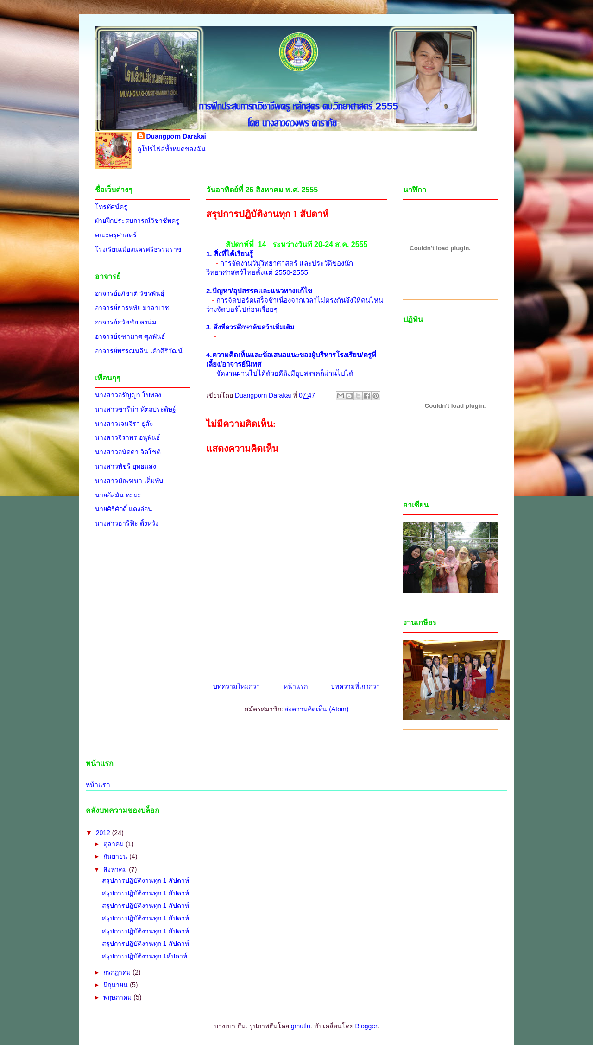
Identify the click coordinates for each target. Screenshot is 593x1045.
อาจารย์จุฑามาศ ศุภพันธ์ (130, 336)
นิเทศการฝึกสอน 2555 (110, 39)
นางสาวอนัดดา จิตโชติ (128, 452)
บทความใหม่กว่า (236, 686)
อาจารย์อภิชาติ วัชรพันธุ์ (129, 293)
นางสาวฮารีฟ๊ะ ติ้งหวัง (126, 523)
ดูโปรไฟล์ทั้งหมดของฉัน (171, 148)
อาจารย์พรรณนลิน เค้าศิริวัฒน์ (139, 351)
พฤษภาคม (118, 997)
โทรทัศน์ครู (111, 206)
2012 (104, 832)
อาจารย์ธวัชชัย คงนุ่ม (125, 322)
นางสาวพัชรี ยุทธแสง (125, 466)
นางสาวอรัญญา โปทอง (128, 395)
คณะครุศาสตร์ (116, 235)
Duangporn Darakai (176, 136)
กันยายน (116, 856)
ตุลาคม (114, 844)
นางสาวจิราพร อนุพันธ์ (127, 437)
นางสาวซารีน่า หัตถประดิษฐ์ (135, 409)
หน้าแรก (296, 686)
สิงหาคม (116, 869)
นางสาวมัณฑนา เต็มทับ (129, 480)
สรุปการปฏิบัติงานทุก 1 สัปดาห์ (145, 880)
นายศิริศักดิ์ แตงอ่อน (123, 509)
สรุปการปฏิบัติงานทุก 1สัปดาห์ (144, 956)
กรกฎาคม (117, 972)
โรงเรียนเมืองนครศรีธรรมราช (138, 249)
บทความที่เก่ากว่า (355, 686)
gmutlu (300, 1026)
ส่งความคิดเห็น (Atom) (316, 709)
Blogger (366, 1026)
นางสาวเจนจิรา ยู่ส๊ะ (124, 423)
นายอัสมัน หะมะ (118, 495)
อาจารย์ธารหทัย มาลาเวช (132, 307)
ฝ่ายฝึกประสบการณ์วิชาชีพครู (137, 220)
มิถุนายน (116, 984)
